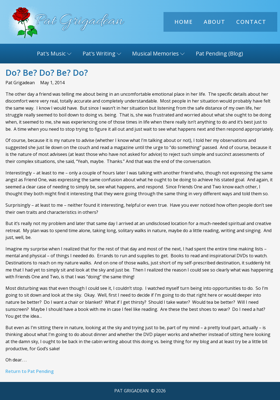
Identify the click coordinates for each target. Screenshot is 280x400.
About (214, 21)
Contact (251, 21)
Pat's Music (54, 53)
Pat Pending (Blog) (219, 53)
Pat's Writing (102, 53)
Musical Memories (158, 53)
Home (183, 21)
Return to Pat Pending (29, 371)
